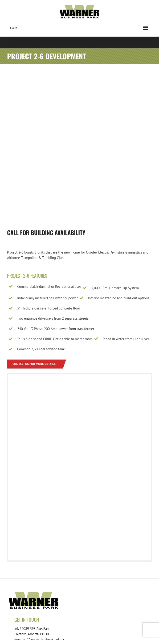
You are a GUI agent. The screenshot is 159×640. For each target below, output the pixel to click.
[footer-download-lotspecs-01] (134, 594)
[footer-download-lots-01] (96, 594)
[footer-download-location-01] (59, 594)
